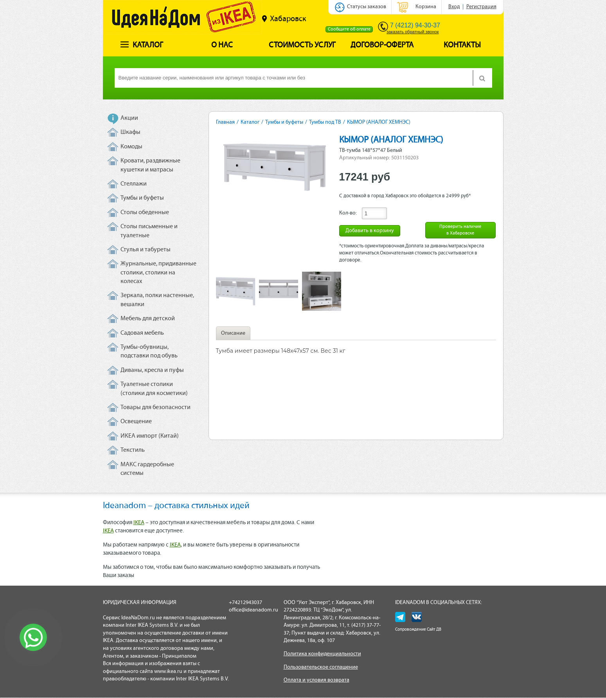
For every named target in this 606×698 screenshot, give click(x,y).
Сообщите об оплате (349, 29)
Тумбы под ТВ (325, 122)
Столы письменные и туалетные (149, 231)
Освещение (136, 421)
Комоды (131, 147)
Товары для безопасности (155, 407)
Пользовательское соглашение (321, 667)
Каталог (141, 45)
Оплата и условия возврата (316, 680)
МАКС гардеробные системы (147, 469)
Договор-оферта (382, 45)
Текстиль (132, 450)
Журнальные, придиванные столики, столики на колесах (158, 273)
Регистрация (481, 7)
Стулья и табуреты (145, 250)
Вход (454, 7)
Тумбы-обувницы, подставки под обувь (149, 351)
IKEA (138, 523)
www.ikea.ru (168, 672)
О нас (222, 45)
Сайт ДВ (434, 630)
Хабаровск (284, 18)
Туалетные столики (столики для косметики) (154, 388)
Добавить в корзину (369, 231)
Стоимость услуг (302, 45)
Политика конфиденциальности (322, 654)
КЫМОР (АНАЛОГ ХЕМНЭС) (378, 122)
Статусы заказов (366, 7)
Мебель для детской (147, 319)
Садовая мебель (142, 333)
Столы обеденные (144, 212)
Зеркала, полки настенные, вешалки (157, 299)
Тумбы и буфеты (142, 198)
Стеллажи (133, 184)
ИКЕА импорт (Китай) (149, 436)
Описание (233, 333)
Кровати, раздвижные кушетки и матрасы (150, 165)
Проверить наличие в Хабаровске (460, 230)
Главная (225, 122)
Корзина (425, 7)
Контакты (462, 45)
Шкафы (130, 132)
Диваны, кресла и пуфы (152, 370)
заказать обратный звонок (413, 31)
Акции (129, 118)
